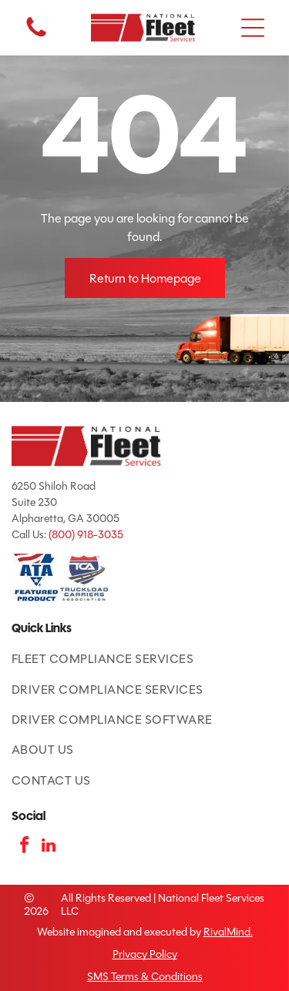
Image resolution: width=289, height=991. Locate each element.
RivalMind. (228, 932)
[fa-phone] (36, 35)
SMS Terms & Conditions (145, 976)
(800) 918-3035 (86, 534)
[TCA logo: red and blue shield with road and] (84, 578)
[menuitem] (144, 659)
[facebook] (24, 847)
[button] (252, 27)
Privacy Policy (145, 954)
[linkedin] (48, 847)
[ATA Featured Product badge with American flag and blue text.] (36, 578)
